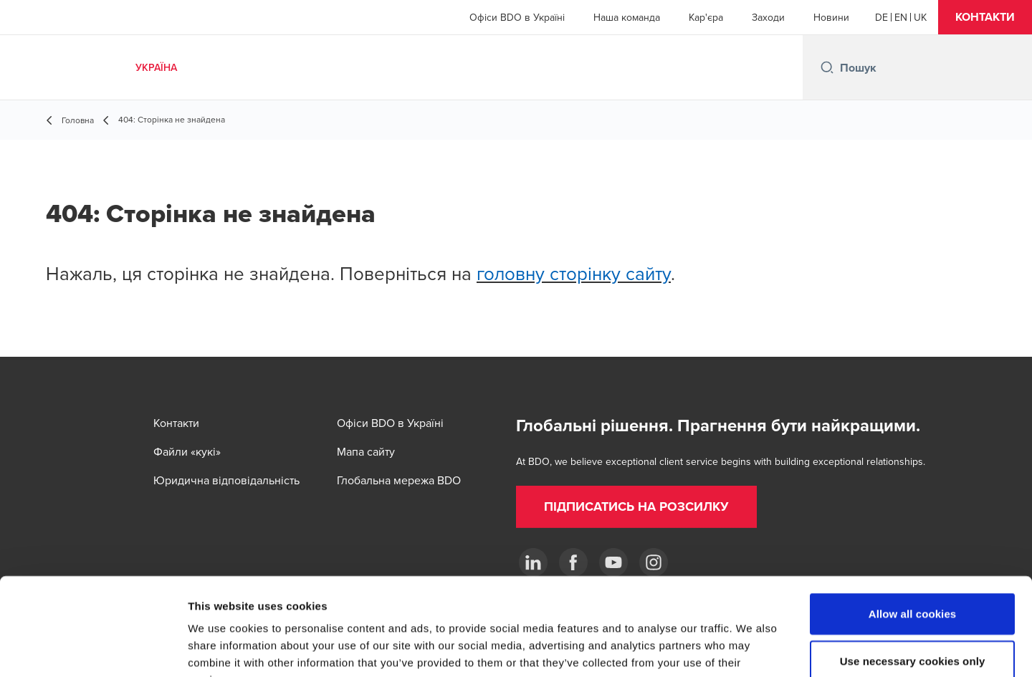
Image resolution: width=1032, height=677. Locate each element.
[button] (985, 17)
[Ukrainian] (920, 17)
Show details (752, 649)
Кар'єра (706, 17)
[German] (881, 17)
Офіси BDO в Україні (517, 17)
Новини (831, 17)
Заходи (768, 17)
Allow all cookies (913, 525)
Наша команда (626, 17)
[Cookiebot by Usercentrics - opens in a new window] (93, 649)
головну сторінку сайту (574, 273)
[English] (900, 17)
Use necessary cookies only (912, 572)
